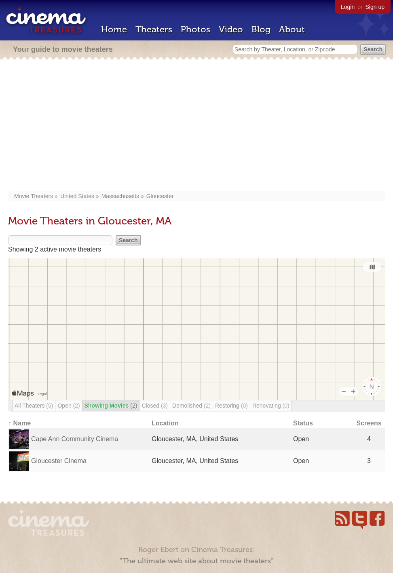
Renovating (270, 405)
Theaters (153, 29)
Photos (195, 29)
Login (348, 7)
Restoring (231, 405)
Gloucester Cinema (59, 460)
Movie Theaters (33, 196)
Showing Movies (111, 405)
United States (77, 196)
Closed (155, 405)
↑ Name (19, 423)
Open (68, 405)
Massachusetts (120, 196)
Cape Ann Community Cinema (74, 439)
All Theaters (34, 405)
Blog (260, 29)
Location (165, 423)
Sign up (375, 7)
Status (303, 423)
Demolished (191, 405)
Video (231, 29)
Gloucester (160, 196)
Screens (368, 423)
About (292, 29)
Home (114, 29)
